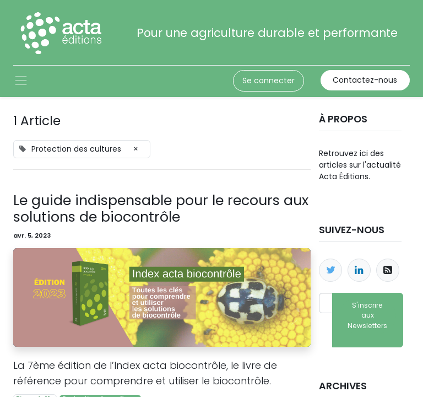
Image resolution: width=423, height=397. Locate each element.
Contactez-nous (365, 79)
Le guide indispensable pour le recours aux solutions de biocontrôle (160, 209)
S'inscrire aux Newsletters (367, 315)
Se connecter (268, 80)
